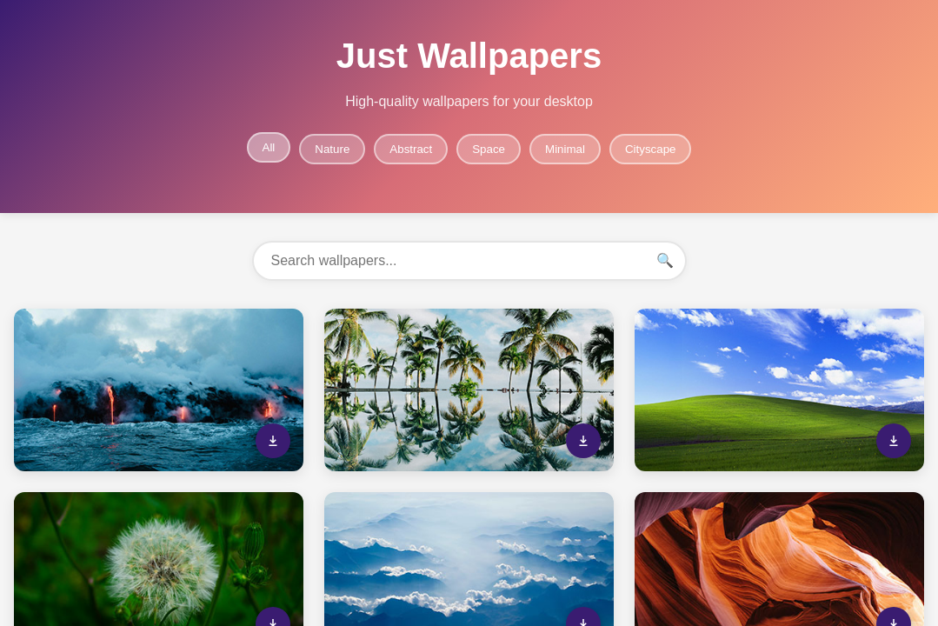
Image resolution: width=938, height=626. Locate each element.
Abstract (410, 149)
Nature (332, 149)
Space (488, 149)
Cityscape (650, 149)
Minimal (565, 149)
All (269, 147)
